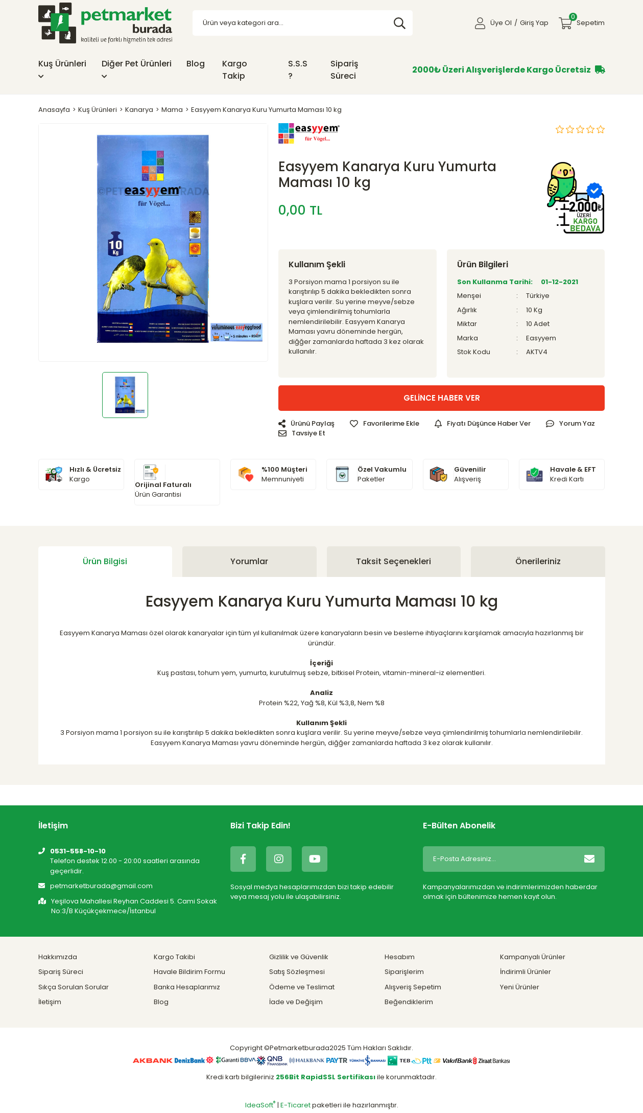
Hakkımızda (57, 957)
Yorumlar (249, 561)
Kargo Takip (234, 70)
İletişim (49, 1002)
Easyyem (541, 338)
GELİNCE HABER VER (441, 397)
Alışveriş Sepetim (413, 987)
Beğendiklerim (409, 1002)
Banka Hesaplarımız (187, 987)
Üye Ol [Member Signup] (501, 23)
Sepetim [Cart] (587, 20)
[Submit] (589, 859)
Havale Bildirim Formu (189, 972)
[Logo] (105, 23)
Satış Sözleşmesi (297, 972)
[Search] (303, 23)
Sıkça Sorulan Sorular (73, 987)
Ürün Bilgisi (105, 561)
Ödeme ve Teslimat (302, 987)
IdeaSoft (260, 1105)
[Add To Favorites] (384, 424)
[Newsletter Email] (499, 859)
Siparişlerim (404, 972)
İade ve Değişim (296, 1002)
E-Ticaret (295, 1105)
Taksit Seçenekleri (393, 561)
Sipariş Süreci (344, 70)
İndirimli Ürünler (525, 972)
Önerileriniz (538, 561)
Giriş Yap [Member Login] (534, 23)
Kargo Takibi (174, 957)
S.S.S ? (297, 70)
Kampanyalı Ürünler (532, 957)
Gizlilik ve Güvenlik (298, 957)
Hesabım (400, 957)
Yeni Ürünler (519, 987)
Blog (195, 63)
